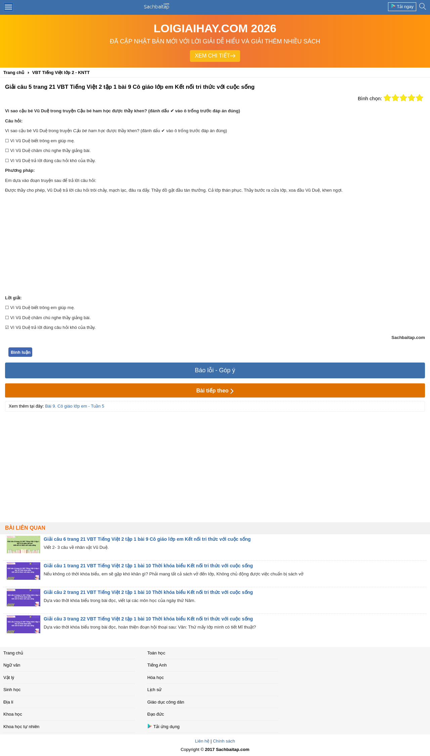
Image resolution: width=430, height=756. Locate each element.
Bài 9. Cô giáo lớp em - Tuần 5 (74, 406)
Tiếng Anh (157, 665)
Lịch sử (154, 689)
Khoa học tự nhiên (21, 726)
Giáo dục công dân (165, 702)
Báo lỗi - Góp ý (215, 370)
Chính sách (224, 741)
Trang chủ (13, 652)
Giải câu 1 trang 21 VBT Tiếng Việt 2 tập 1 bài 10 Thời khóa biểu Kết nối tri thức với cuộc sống (148, 565)
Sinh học (11, 689)
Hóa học (155, 677)
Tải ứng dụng (163, 726)
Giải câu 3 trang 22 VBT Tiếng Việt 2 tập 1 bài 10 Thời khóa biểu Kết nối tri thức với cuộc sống (148, 618)
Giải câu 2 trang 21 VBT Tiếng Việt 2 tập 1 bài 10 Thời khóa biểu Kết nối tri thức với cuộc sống (148, 592)
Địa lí (8, 702)
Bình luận (21, 352)
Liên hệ (202, 741)
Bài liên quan (25, 528)
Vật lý (8, 677)
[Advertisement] (215, 244)
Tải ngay (402, 6)
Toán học (156, 652)
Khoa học (12, 714)
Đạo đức (155, 714)
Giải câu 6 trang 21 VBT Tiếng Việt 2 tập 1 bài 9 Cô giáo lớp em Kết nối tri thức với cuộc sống (147, 539)
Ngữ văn (11, 665)
